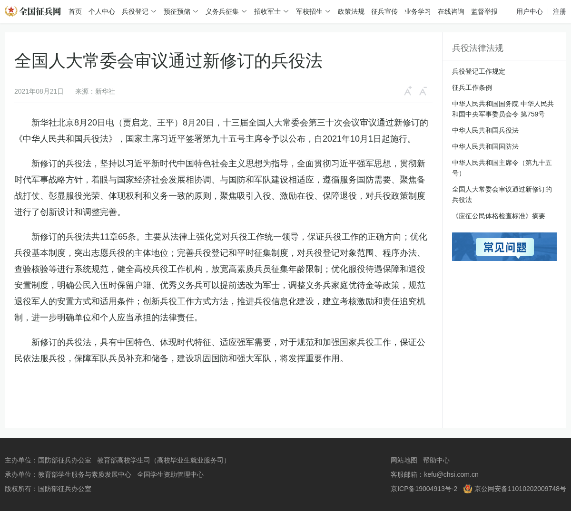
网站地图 (404, 460)
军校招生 (309, 11)
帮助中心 (436, 460)
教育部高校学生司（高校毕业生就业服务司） (163, 460)
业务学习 (417, 11)
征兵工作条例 (472, 87)
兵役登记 (135, 11)
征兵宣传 (384, 11)
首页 (75, 11)
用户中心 (529, 11)
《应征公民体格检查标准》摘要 (498, 216)
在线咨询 (451, 11)
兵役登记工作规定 (478, 71)
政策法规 (351, 11)
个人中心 (102, 11)
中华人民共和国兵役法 (485, 130)
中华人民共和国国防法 (485, 146)
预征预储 (177, 11)
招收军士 (267, 11)
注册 (559, 11)
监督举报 (484, 11)
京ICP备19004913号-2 (424, 488)
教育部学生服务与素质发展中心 (84, 474)
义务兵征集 (222, 11)
